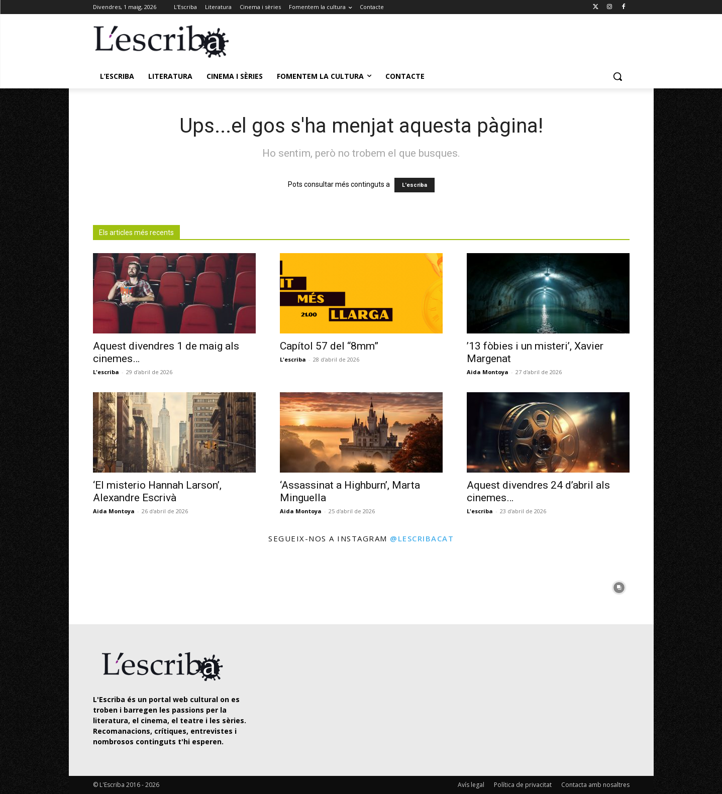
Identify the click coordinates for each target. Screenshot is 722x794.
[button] (617, 76)
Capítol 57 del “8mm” (329, 346)
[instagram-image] (103, 585)
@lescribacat (422, 538)
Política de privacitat (523, 784)
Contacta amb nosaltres (595, 784)
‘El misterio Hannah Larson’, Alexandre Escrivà (157, 491)
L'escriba (414, 185)
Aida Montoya (487, 372)
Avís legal (471, 784)
